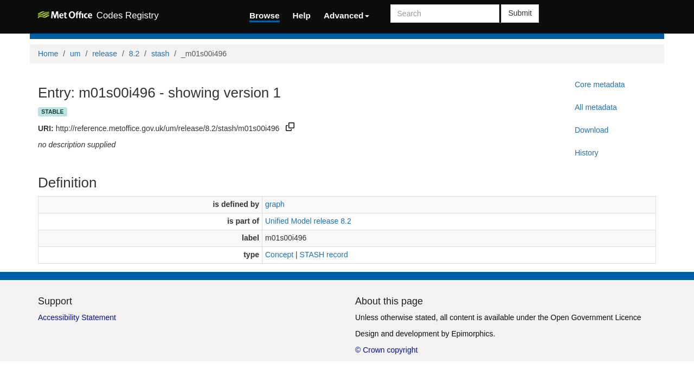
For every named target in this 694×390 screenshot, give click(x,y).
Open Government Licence (595, 317)
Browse (264, 15)
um (75, 53)
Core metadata (600, 84)
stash (160, 53)
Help (302, 15)
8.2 (134, 53)
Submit (520, 13)
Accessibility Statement (77, 317)
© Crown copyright (386, 350)
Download (591, 130)
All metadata (596, 107)
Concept (279, 254)
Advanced (346, 15)
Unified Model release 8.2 (308, 221)
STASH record (324, 254)
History (587, 152)
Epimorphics (472, 333)
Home (48, 53)
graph (275, 204)
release (104, 53)
